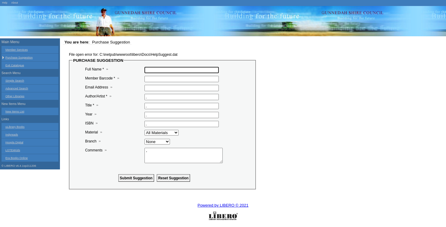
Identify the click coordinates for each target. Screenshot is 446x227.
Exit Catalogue (14, 65)
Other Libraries (14, 96)
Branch (91, 141)
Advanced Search (16, 88)
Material (91, 132)
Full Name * (94, 69)
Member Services (16, 49)
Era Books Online (16, 158)
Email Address (96, 87)
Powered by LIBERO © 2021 (223, 205)
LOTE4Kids (12, 150)
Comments (94, 150)
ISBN (89, 123)
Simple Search (14, 80)
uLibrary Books (15, 126)
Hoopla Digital (14, 142)
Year (88, 114)
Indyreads (11, 134)
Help (4, 2)
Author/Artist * (96, 96)
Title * (89, 105)
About (14, 2)
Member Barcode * (100, 78)
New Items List (14, 111)
